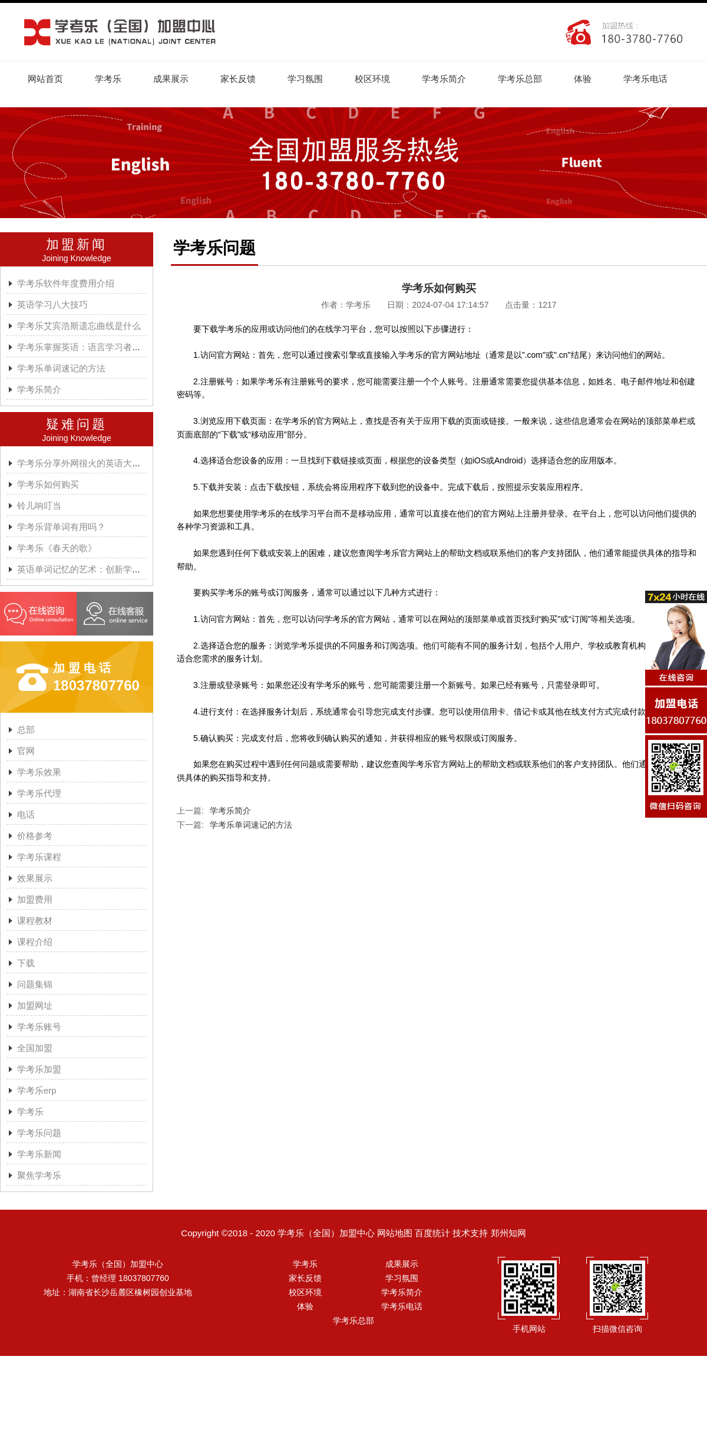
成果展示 (171, 79)
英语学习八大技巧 (52, 304)
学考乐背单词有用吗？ (61, 527)
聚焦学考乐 (39, 1175)
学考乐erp (37, 1090)
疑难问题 (76, 424)
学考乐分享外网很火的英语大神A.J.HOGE (99, 463)
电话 (26, 814)
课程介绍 (34, 942)
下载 (26, 963)
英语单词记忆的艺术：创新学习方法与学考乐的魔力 (118, 569)
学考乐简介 (444, 79)
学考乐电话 (645, 79)
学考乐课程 (39, 857)
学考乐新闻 (39, 1154)
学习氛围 (305, 79)
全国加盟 (34, 1048)
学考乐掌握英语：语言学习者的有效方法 (96, 347)
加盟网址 (34, 1005)
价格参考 (34, 836)
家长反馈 (238, 79)
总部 (26, 730)
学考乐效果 (39, 772)
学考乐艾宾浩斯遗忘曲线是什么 (79, 326)
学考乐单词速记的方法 (61, 368)
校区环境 (372, 79)
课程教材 (34, 921)
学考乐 (108, 79)
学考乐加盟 (39, 1069)
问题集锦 (34, 984)
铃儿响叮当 (39, 506)
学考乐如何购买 (48, 484)
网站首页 (45, 79)
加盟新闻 (76, 244)
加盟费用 (34, 899)
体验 (583, 79)
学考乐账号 (39, 1027)
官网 (26, 751)
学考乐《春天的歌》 (57, 548)
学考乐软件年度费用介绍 (65, 283)
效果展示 (34, 878)
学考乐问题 (39, 1133)
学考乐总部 (520, 79)
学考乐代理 (39, 793)
